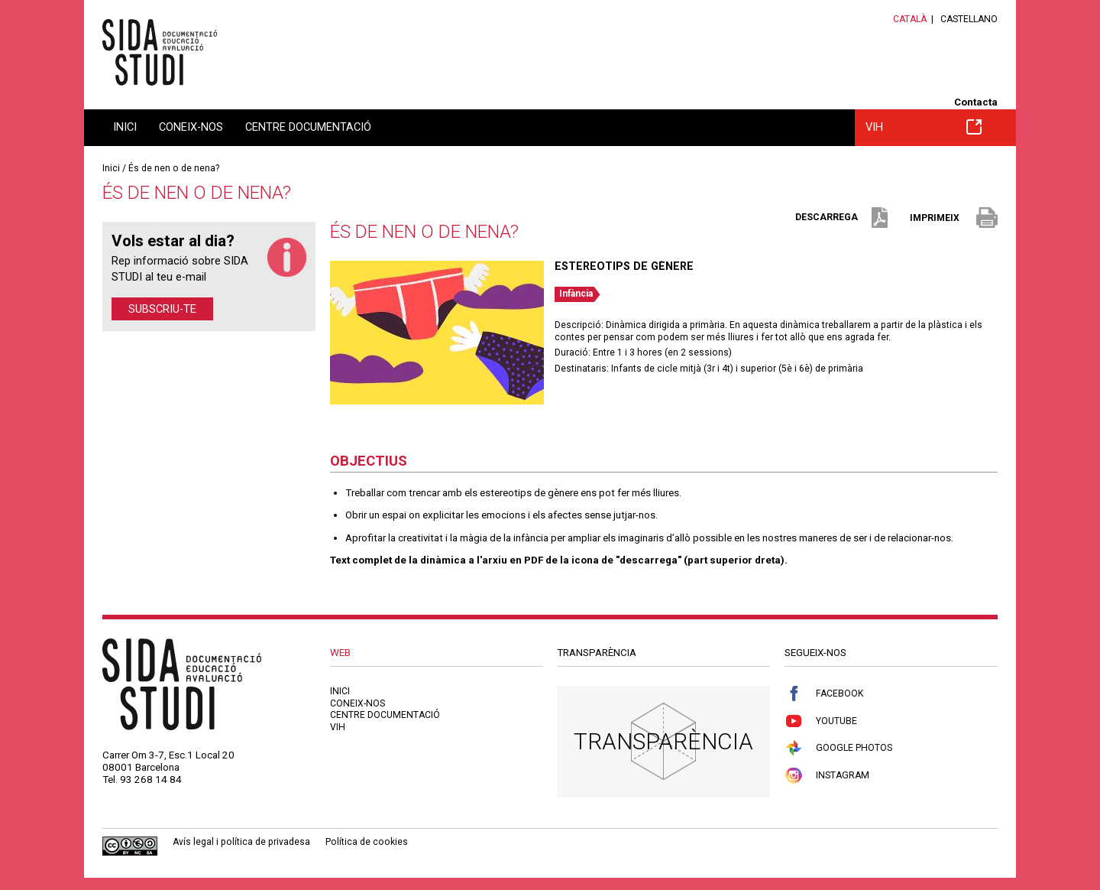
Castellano (969, 19)
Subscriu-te (162, 309)
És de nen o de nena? (173, 168)
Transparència (663, 741)
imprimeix (954, 219)
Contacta (976, 102)
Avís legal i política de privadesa (241, 841)
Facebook (824, 694)
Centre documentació (308, 127)
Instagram (827, 776)
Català (910, 19)
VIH (923, 127)
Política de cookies (366, 841)
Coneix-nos (191, 127)
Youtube (821, 721)
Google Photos (838, 748)
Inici (125, 127)
